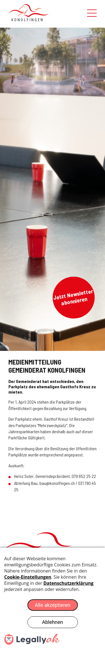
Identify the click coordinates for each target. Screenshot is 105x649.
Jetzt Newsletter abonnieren (73, 297)
